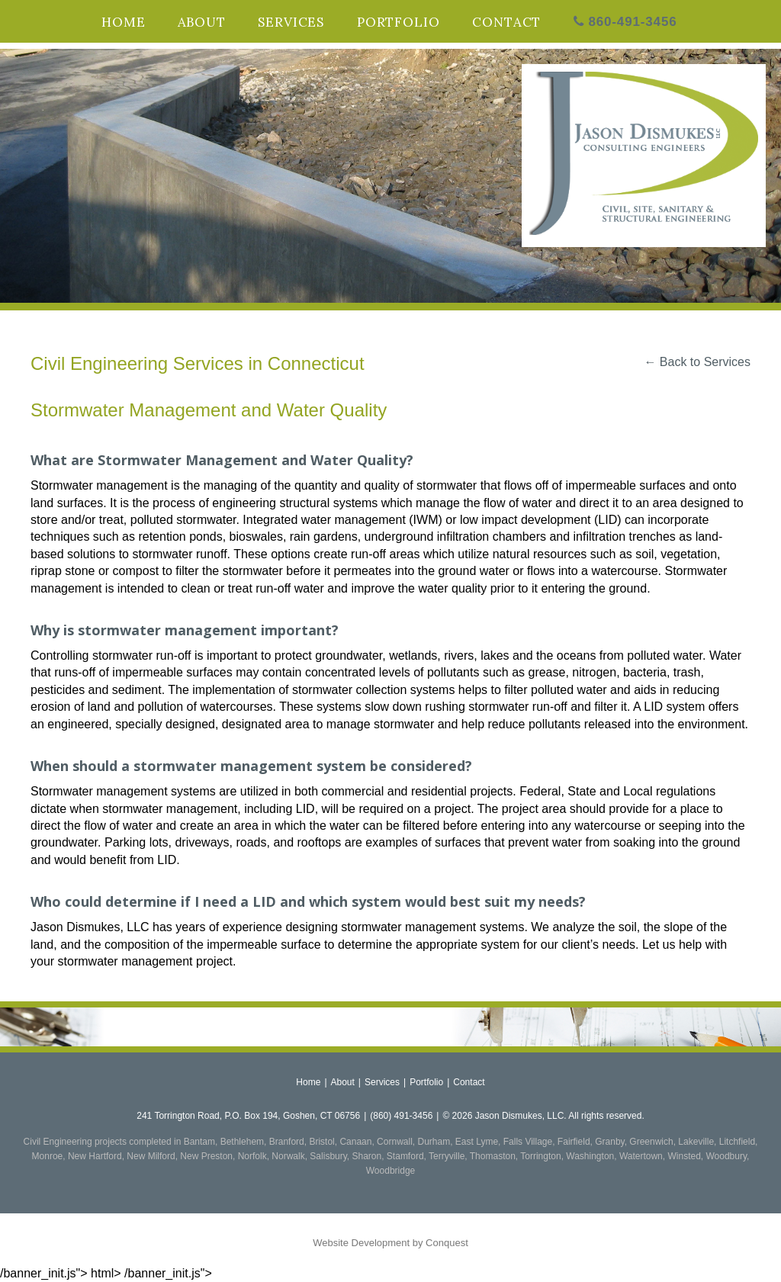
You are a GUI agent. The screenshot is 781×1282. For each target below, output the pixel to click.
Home (123, 22)
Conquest (447, 1242)
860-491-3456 (625, 21)
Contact (506, 22)
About (202, 22)
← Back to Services (697, 361)
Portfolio (398, 22)
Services (291, 22)
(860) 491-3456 (401, 1115)
